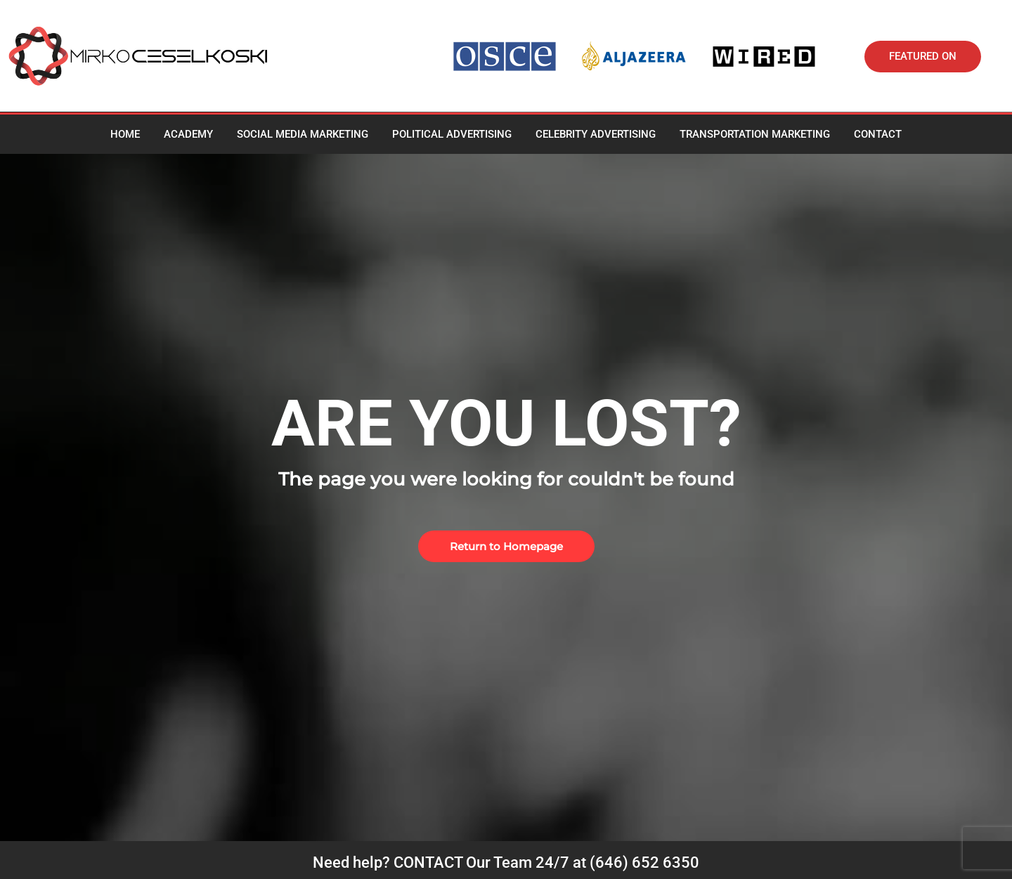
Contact (878, 134)
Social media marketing (302, 134)
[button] (922, 56)
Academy (188, 134)
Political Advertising (452, 134)
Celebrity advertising (596, 134)
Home (125, 134)
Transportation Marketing (755, 134)
